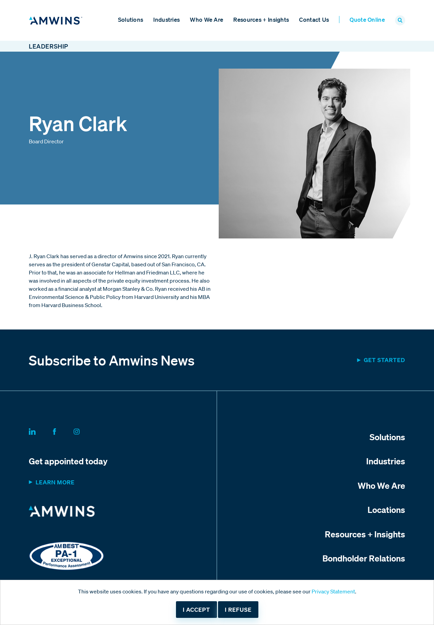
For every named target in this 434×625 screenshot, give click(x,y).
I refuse (238, 609)
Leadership (48, 46)
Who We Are (206, 19)
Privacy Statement (333, 591)
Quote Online (367, 19)
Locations (386, 509)
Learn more (55, 482)
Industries (166, 19)
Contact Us (314, 19)
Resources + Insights (261, 19)
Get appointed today (68, 461)
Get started (384, 359)
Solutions (130, 19)
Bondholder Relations (363, 558)
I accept (196, 609)
